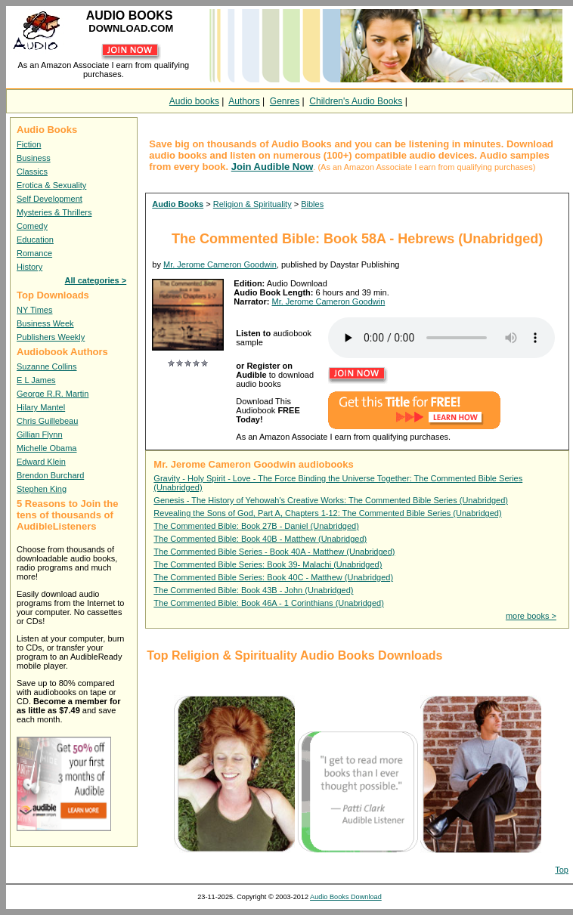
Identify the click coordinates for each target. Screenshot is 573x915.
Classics (32, 171)
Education (35, 239)
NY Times (34, 309)
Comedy (32, 225)
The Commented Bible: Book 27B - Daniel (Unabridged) (255, 525)
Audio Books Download (346, 897)
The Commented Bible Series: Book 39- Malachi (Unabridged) (267, 564)
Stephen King (42, 488)
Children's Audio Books (355, 101)
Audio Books (177, 204)
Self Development (49, 198)
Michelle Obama (46, 448)
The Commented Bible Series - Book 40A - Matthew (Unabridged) (274, 551)
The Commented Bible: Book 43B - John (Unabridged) (253, 590)
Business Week (45, 323)
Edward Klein (41, 461)
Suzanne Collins (47, 366)
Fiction (29, 144)
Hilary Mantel (41, 407)
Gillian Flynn (40, 434)
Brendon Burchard (50, 475)
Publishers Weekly (51, 337)
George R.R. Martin (52, 393)
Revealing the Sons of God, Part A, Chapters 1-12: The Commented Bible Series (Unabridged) (327, 513)
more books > (531, 615)
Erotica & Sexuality (51, 185)
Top (561, 869)
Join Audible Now (272, 166)
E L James (36, 380)
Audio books (194, 101)
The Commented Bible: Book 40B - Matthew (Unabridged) (260, 538)
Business (34, 157)
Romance (34, 253)
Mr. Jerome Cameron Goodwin (220, 264)
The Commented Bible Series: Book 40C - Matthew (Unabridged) (273, 577)
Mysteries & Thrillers (54, 212)
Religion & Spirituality (252, 204)
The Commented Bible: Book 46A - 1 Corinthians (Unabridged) (268, 602)
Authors (243, 101)
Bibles (312, 204)
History (29, 266)
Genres (284, 101)
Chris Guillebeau (47, 420)
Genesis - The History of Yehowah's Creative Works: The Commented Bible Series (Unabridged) (330, 500)
